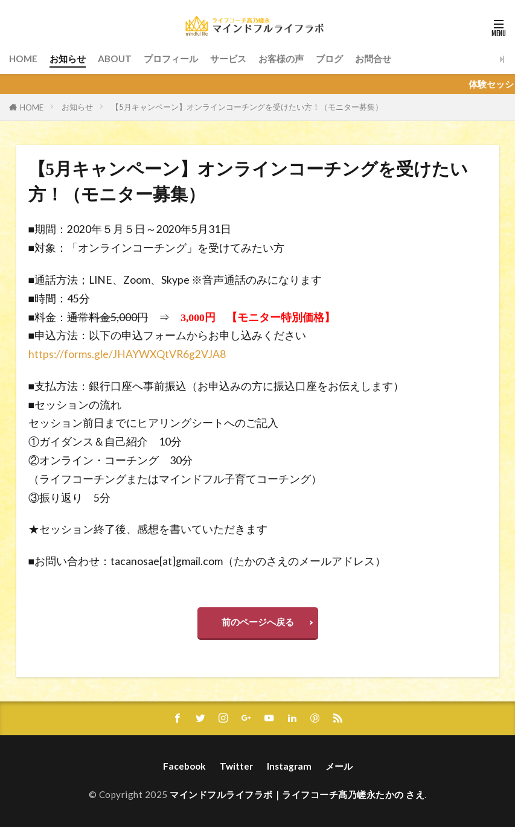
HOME (23, 58)
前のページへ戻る (258, 621)
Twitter (236, 766)
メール (339, 766)
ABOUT (115, 58)
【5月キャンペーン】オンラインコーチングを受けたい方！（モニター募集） (247, 107)
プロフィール (171, 58)
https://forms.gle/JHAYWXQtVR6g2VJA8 (127, 354)
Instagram (289, 766)
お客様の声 (281, 58)
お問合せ (373, 58)
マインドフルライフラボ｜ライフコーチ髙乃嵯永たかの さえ (297, 794)
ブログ (329, 58)
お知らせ (68, 58)
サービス (228, 58)
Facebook (184, 766)
